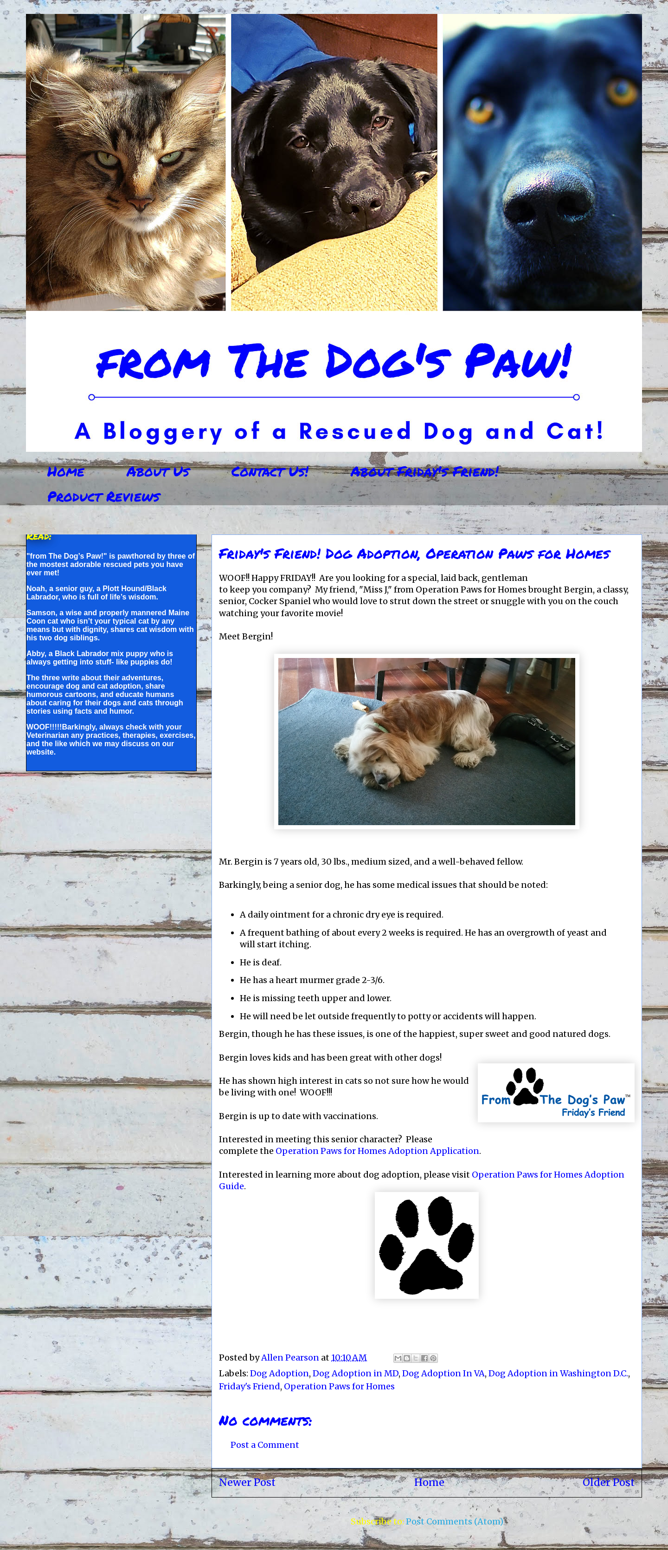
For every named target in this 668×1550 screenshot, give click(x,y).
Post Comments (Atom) (454, 1521)
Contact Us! (269, 471)
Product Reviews (103, 496)
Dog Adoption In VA (443, 1373)
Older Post (609, 1482)
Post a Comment (265, 1444)
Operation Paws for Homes (339, 1386)
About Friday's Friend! (425, 471)
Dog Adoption (279, 1373)
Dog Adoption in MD (355, 1373)
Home (65, 471)
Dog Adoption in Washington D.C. (558, 1373)
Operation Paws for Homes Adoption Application (377, 1151)
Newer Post (247, 1482)
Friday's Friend (249, 1386)
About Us (158, 471)
